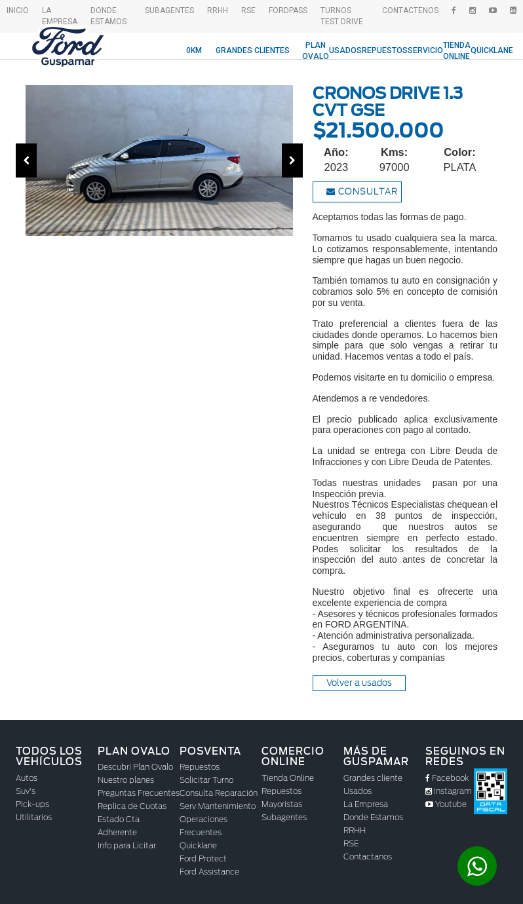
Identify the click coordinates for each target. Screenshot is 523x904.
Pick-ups (32, 804)
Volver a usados (359, 683)
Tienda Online (457, 51)
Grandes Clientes (253, 50)
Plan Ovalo (315, 51)
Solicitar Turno (206, 780)
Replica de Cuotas (132, 806)
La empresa (59, 16)
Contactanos (367, 856)
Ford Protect (203, 858)
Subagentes (284, 817)
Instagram (448, 791)
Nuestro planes (126, 780)
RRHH (217, 10)
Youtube (446, 804)
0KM (194, 50)
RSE (248, 10)
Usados (345, 50)
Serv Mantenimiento (218, 806)
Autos (26, 778)
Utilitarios (34, 817)
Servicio (425, 50)
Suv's (25, 791)
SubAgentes (169, 10)
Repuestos (385, 50)
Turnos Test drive (341, 16)
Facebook (447, 778)
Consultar (362, 192)
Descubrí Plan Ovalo (135, 767)
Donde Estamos (108, 16)
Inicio (18, 10)
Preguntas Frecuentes (139, 793)
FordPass (288, 10)
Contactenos (410, 10)
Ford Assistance (209, 871)
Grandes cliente (372, 778)
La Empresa (365, 804)
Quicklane (492, 50)
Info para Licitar (127, 845)
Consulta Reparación (219, 793)
